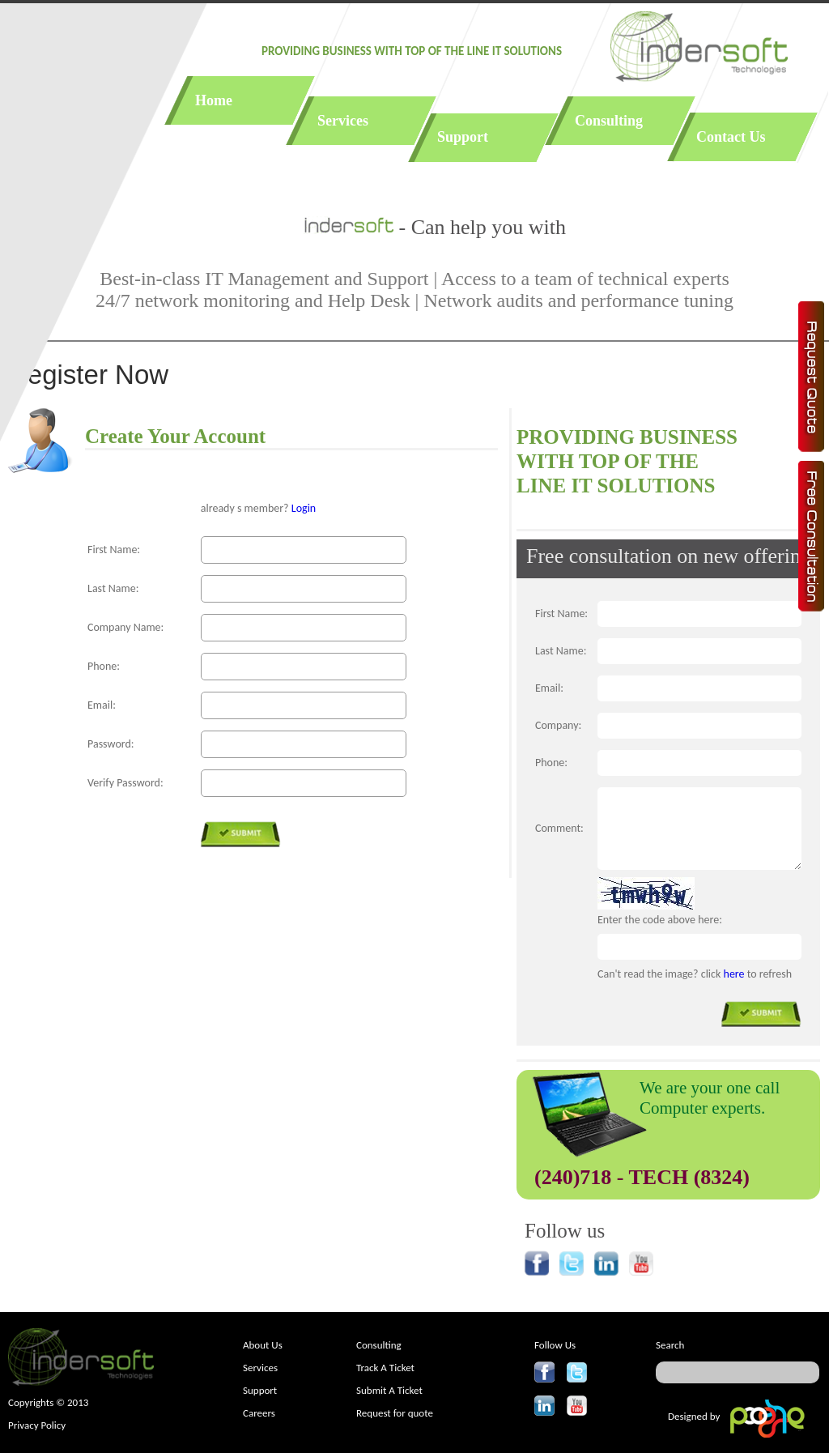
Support (260, 1390)
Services (260, 1367)
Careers (259, 1413)
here (734, 974)
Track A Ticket (385, 1367)
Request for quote (394, 1413)
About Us (263, 1345)
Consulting (379, 1345)
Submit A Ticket (389, 1390)
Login (303, 508)
